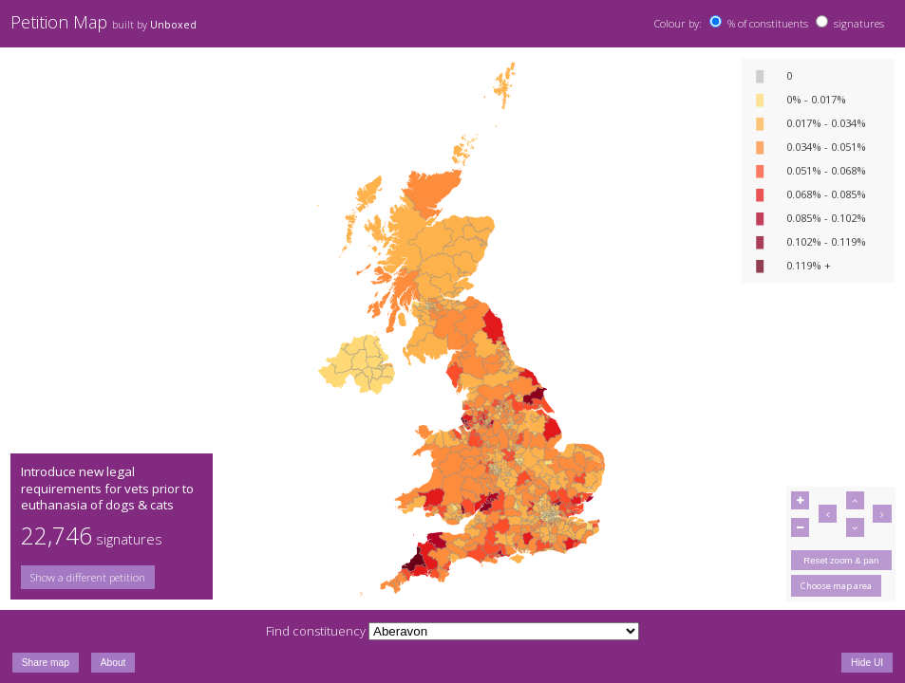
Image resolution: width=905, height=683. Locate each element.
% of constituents (767, 23)
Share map (45, 662)
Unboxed (173, 24)
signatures (859, 23)
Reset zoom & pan (840, 560)
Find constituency (316, 630)
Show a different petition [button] (87, 577)
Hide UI (867, 662)
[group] (111, 577)
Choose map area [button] (836, 586)
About (113, 662)
